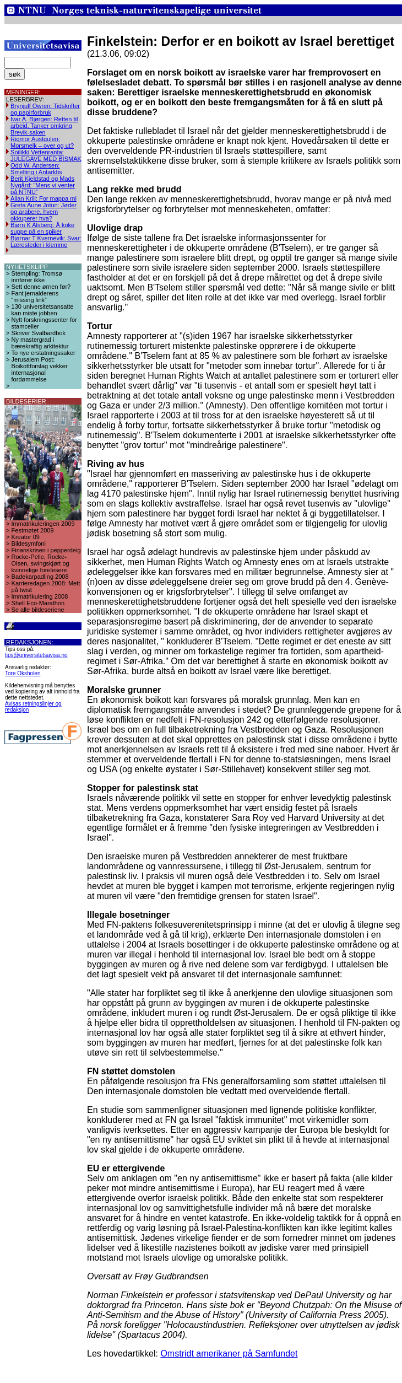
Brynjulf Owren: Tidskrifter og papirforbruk (45, 109)
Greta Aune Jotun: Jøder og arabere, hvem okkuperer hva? (43, 212)
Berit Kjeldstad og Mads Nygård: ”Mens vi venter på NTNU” (42, 185)
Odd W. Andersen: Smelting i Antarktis (36, 168)
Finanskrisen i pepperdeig (46, 550)
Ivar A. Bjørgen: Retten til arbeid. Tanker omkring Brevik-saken (44, 126)
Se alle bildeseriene (38, 609)
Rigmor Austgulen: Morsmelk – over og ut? (42, 142)
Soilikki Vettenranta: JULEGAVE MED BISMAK (46, 155)
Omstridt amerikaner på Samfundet (228, 1353)
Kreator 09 (26, 537)
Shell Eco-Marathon (38, 603)
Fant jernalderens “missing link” (35, 296)
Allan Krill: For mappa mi (43, 198)
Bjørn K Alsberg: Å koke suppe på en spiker (42, 228)
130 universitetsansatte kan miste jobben (43, 309)
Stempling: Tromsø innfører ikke (37, 276)
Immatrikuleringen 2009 (43, 523)
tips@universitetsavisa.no (36, 655)
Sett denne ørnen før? (41, 286)
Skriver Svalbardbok (39, 333)
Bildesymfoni (29, 543)
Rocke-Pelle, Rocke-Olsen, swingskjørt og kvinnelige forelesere (40, 563)
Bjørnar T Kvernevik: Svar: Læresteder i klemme (46, 241)
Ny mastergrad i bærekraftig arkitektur (40, 342)
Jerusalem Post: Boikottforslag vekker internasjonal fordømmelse (40, 369)
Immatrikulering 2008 (40, 596)
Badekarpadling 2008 (40, 576)
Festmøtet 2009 (33, 530)
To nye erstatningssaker (43, 352)
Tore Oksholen (22, 673)
